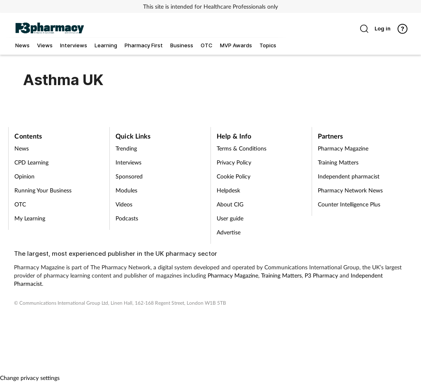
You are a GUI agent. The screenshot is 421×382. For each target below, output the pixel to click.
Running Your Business (43, 190)
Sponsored (129, 176)
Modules (126, 190)
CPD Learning (31, 162)
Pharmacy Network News (350, 190)
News (21, 148)
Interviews (128, 162)
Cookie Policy (233, 176)
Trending (126, 148)
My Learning (29, 218)
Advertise (229, 232)
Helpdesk (228, 190)
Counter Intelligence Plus (349, 204)
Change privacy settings (30, 377)
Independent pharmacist (348, 176)
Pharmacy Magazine (343, 148)
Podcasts (127, 218)
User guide (230, 218)
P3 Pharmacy (321, 275)
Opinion (24, 176)
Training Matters (338, 162)
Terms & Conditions (241, 148)
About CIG (230, 204)
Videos (124, 204)
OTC (20, 204)
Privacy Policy (234, 162)
